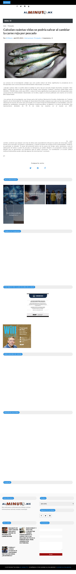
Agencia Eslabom (64, 567)
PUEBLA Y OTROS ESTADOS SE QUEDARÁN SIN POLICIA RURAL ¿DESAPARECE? (9, 551)
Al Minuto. (24, 567)
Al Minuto (9, 38)
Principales (11, 26)
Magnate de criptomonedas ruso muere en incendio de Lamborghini (10, 532)
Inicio (4, 26)
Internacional (28, 38)
